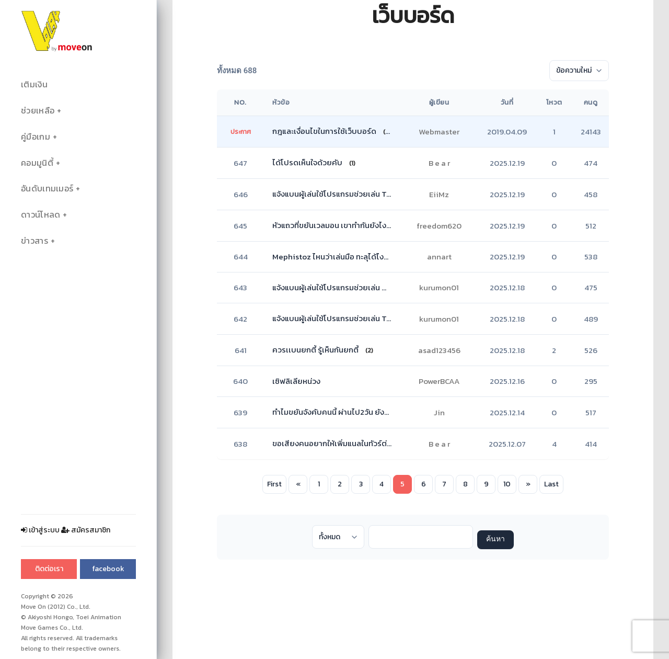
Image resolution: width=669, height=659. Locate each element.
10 (507, 484)
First (274, 484)
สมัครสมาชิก (85, 530)
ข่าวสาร (34, 241)
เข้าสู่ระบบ (40, 530)
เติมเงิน (34, 84)
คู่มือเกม (35, 137)
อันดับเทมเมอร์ (47, 189)
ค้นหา (495, 539)
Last (551, 484)
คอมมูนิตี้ (37, 163)
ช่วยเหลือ (37, 111)
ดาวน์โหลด (40, 215)
